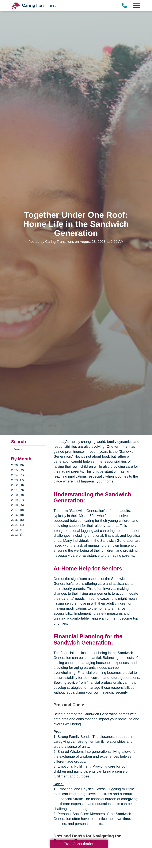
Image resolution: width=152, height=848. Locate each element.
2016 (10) (17, 514)
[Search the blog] (28, 449)
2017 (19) (17, 509)
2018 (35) (17, 505)
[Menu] (136, 5)
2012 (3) (16, 534)
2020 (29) (17, 495)
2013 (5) (16, 529)
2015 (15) (17, 519)
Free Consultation (79, 844)
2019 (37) (17, 500)
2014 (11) (17, 524)
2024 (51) (17, 475)
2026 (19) (17, 465)
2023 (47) (17, 480)
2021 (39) (17, 490)
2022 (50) (17, 485)
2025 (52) (17, 470)
